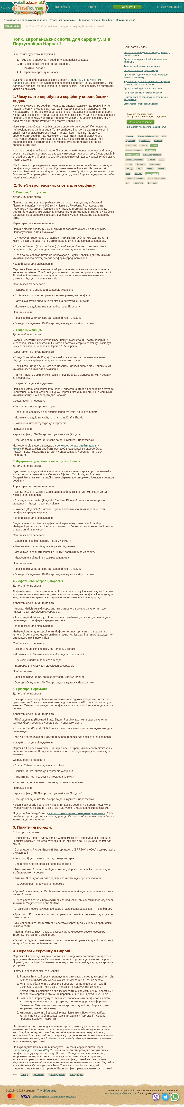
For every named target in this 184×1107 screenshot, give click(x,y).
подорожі (130, 136)
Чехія (128, 174)
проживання (145, 141)
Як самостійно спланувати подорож (25, 20)
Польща (129, 169)
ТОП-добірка (76, 1074)
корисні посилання (134, 150)
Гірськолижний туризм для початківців (143, 88)
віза (163, 136)
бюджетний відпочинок (148, 136)
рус (8, 7)
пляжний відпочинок (134, 159)
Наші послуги (127, 7)
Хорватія (161, 169)
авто (128, 183)
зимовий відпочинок (152, 155)
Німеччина (140, 164)
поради (24, 1074)
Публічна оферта (40, 1096)
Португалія (138, 183)
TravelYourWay (46, 1090)
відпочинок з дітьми (156, 178)
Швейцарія (152, 183)
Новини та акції (125, 20)
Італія (161, 159)
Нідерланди (155, 164)
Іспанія (129, 164)
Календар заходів (89, 20)
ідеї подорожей (57, 1074)
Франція (151, 159)
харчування (131, 145)
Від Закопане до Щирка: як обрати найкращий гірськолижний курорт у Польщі (147, 82)
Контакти (91, 6)
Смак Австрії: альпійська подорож (141, 103)
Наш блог (108, 20)
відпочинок (130, 141)
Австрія (150, 169)
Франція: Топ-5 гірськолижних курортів (143, 66)
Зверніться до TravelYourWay (31, 1050)
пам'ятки (158, 141)
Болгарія (138, 174)
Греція (140, 169)
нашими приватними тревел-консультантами (76, 813)
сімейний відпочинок (135, 178)
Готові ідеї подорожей (63, 20)
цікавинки (38, 1074)
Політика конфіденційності (63, 1096)
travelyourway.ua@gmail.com (120, 1093)
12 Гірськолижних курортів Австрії (141, 70)
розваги (143, 145)
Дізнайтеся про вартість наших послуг (146, 127)
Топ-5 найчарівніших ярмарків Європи (143, 92)
